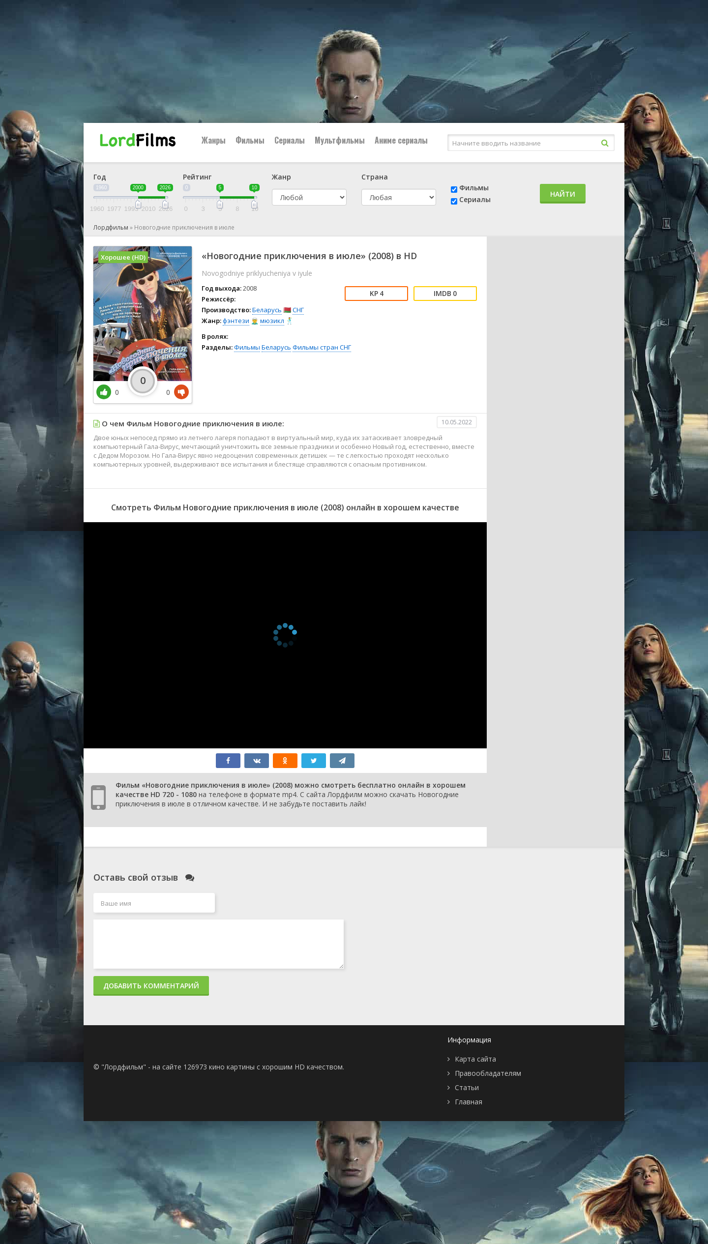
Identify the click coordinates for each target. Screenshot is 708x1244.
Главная (468, 1101)
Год (99, 176)
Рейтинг (197, 176)
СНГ (298, 309)
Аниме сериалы (401, 140)
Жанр (281, 176)
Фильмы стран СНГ (322, 347)
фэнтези (236, 320)
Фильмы (250, 140)
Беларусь (267, 309)
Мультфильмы (340, 140)
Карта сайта (475, 1059)
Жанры (214, 140)
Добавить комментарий (151, 985)
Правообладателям (488, 1073)
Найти (562, 194)
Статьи (467, 1087)
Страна (374, 176)
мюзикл (272, 320)
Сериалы (289, 140)
